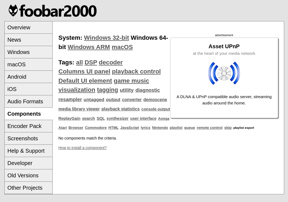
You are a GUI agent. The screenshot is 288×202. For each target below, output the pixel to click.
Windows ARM (89, 47)
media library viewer (79, 109)
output (113, 99)
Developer (19, 163)
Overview (18, 27)
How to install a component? (82, 148)
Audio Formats (25, 101)
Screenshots (22, 138)
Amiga (164, 118)
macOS (16, 64)
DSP (90, 62)
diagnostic (147, 90)
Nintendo (160, 128)
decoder (111, 62)
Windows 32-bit (106, 37)
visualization (76, 89)
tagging (107, 90)
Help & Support (26, 151)
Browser (76, 128)
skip (228, 128)
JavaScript (129, 128)
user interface (143, 118)
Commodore (96, 128)
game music (131, 80)
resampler (70, 99)
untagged (94, 99)
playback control (136, 71)
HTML (113, 128)
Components (24, 114)
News (14, 40)
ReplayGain (69, 118)
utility (127, 90)
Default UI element (85, 80)
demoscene (155, 99)
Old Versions (22, 175)
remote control (209, 128)
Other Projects (25, 188)
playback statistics (120, 109)
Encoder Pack (24, 126)
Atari (62, 128)
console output (156, 109)
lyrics (145, 128)
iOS (11, 89)
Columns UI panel (84, 71)
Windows (18, 52)
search (88, 118)
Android (16, 77)
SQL (101, 118)
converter (132, 99)
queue (189, 128)
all (79, 62)
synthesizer (118, 118)
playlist (176, 128)
